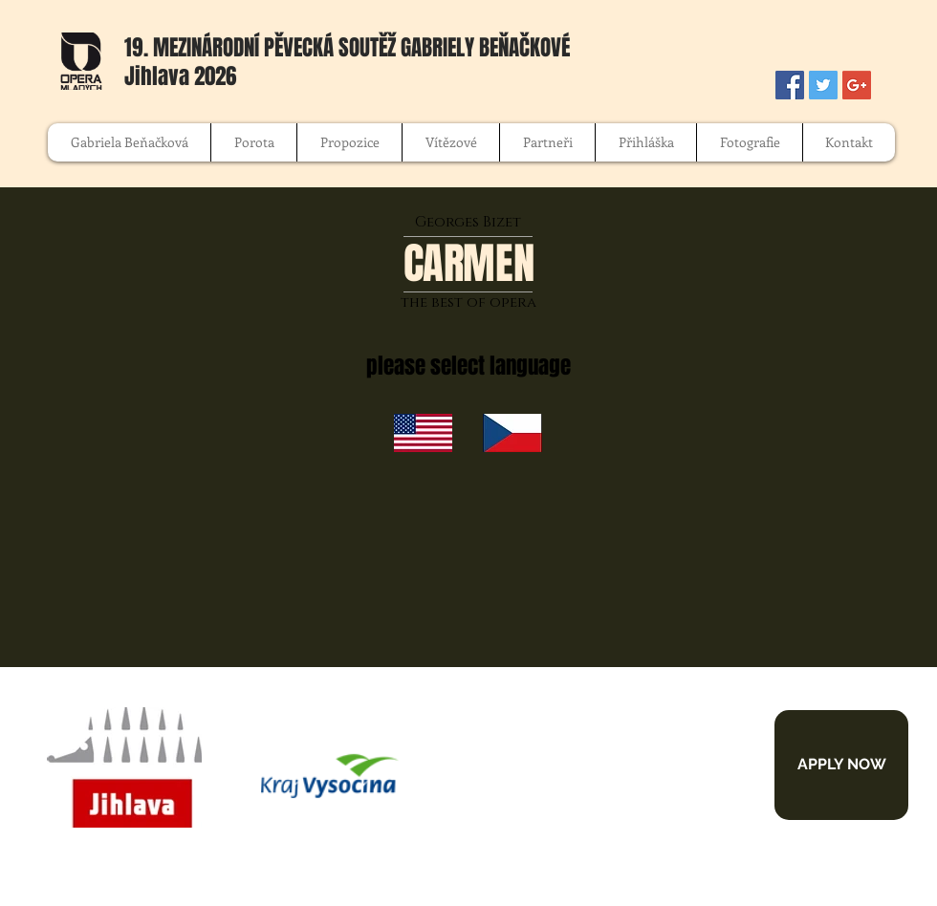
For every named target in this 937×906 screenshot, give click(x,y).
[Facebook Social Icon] (789, 85)
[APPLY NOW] (841, 765)
